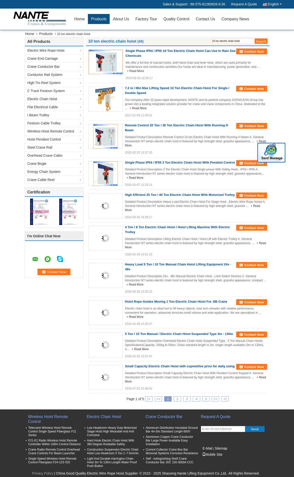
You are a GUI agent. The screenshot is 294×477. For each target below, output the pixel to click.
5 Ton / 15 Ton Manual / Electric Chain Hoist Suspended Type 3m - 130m (179, 334)
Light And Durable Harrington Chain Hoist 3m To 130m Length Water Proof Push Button (112, 462)
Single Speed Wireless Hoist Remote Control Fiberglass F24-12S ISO (52, 460)
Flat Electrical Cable (42, 107)
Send (255, 429)
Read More (136, 71)
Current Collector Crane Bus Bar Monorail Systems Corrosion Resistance (172, 451)
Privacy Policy (42, 473)
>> (215, 399)
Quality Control (176, 19)
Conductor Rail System (44, 75)
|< (148, 399)
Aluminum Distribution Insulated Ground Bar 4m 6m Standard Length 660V (172, 429)
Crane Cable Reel (41, 180)
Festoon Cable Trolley (44, 123)
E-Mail (207, 448)
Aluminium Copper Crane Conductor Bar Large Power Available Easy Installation (169, 440)
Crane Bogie (37, 164)
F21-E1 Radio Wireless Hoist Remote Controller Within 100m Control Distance (54, 442)
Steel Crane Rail (39, 147)
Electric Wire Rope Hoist (46, 50)
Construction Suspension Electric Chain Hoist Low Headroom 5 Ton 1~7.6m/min (113, 451)
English (275, 4)
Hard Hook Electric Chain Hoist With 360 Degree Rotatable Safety (110, 442)
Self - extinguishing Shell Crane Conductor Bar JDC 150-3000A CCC (170, 460)
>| (224, 399)
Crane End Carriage (42, 58)
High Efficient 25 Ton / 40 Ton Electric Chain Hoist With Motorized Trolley (180, 195)
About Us (121, 19)
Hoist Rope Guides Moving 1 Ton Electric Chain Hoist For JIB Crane (176, 301)
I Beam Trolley (38, 115)
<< (158, 399)
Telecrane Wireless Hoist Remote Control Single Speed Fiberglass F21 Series (52, 431)
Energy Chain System (43, 172)
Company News (235, 19)
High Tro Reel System (44, 83)
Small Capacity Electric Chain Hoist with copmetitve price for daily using (180, 366)
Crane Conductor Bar (43, 67)
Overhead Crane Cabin (45, 155)
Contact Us (205, 19)
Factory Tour (146, 19)
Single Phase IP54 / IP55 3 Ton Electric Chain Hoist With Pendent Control (180, 162)
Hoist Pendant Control (44, 139)
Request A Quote (244, 4)
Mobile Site (212, 454)
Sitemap (221, 448)
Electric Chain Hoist (42, 99)
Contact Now (254, 51)
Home (79, 19)
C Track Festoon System (46, 91)
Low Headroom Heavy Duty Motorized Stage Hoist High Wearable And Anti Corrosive (112, 431)
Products (98, 19)
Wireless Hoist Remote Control (50, 131)
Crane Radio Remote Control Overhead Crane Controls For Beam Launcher (54, 451)
